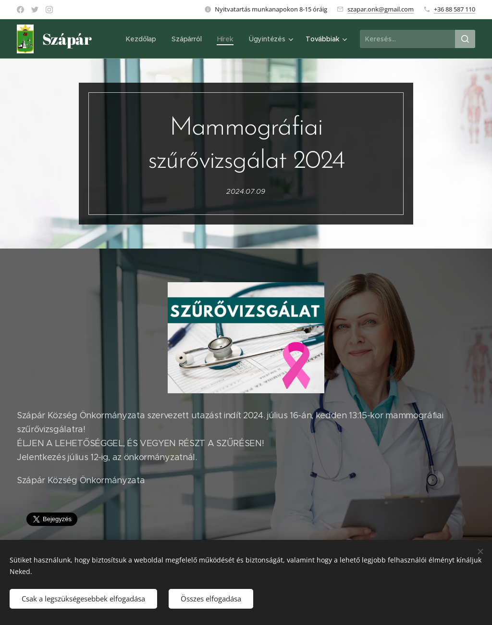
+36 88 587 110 (454, 9)
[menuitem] (142, 39)
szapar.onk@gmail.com (380, 9)
